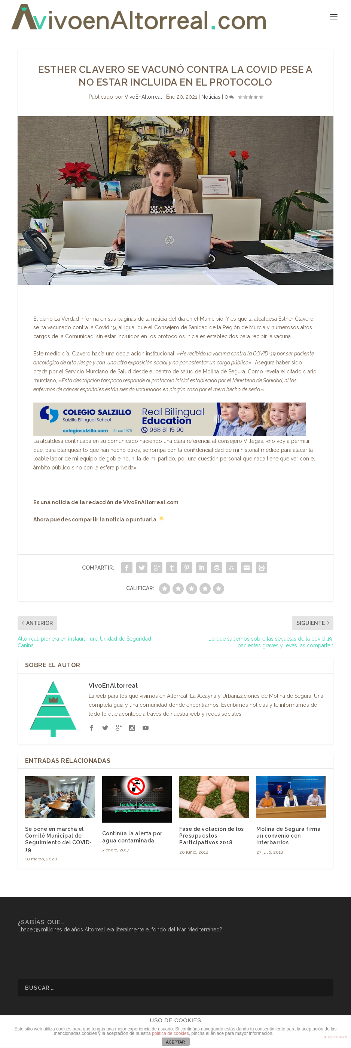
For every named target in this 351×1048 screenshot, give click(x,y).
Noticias (210, 97)
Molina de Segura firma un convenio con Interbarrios (288, 835)
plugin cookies (335, 1037)
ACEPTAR (175, 1042)
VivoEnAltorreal (143, 97)
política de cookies (170, 1033)
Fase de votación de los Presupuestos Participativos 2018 (211, 835)
